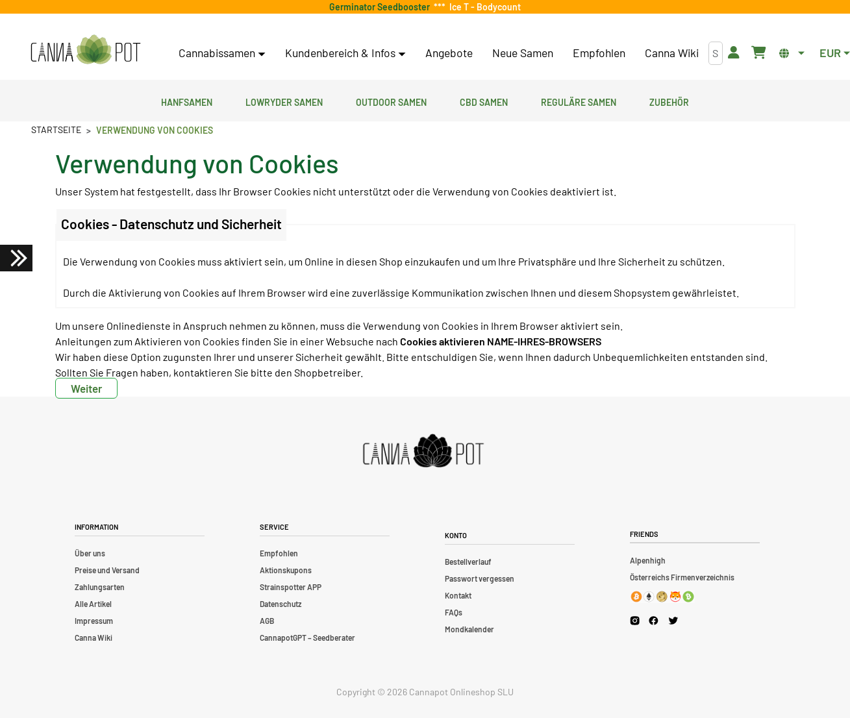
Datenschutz (280, 604)
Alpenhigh (648, 560)
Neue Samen (522, 52)
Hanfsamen (186, 100)
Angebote (449, 52)
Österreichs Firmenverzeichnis (682, 577)
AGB (267, 621)
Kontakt (458, 595)
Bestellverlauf (468, 561)
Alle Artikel (93, 604)
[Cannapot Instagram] (635, 620)
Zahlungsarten (100, 587)
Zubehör (669, 100)
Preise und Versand (107, 570)
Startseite (56, 129)
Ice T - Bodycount (483, 6)
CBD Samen (484, 100)
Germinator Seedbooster (381, 6)
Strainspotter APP (290, 587)
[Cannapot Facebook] (653, 620)
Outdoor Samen (391, 100)
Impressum (94, 621)
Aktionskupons (286, 570)
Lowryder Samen (284, 100)
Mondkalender (469, 629)
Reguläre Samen (578, 100)
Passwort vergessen (479, 578)
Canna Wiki (672, 52)
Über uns (90, 553)
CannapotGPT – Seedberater (307, 637)
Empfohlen (599, 52)
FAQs (453, 612)
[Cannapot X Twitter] (673, 620)
